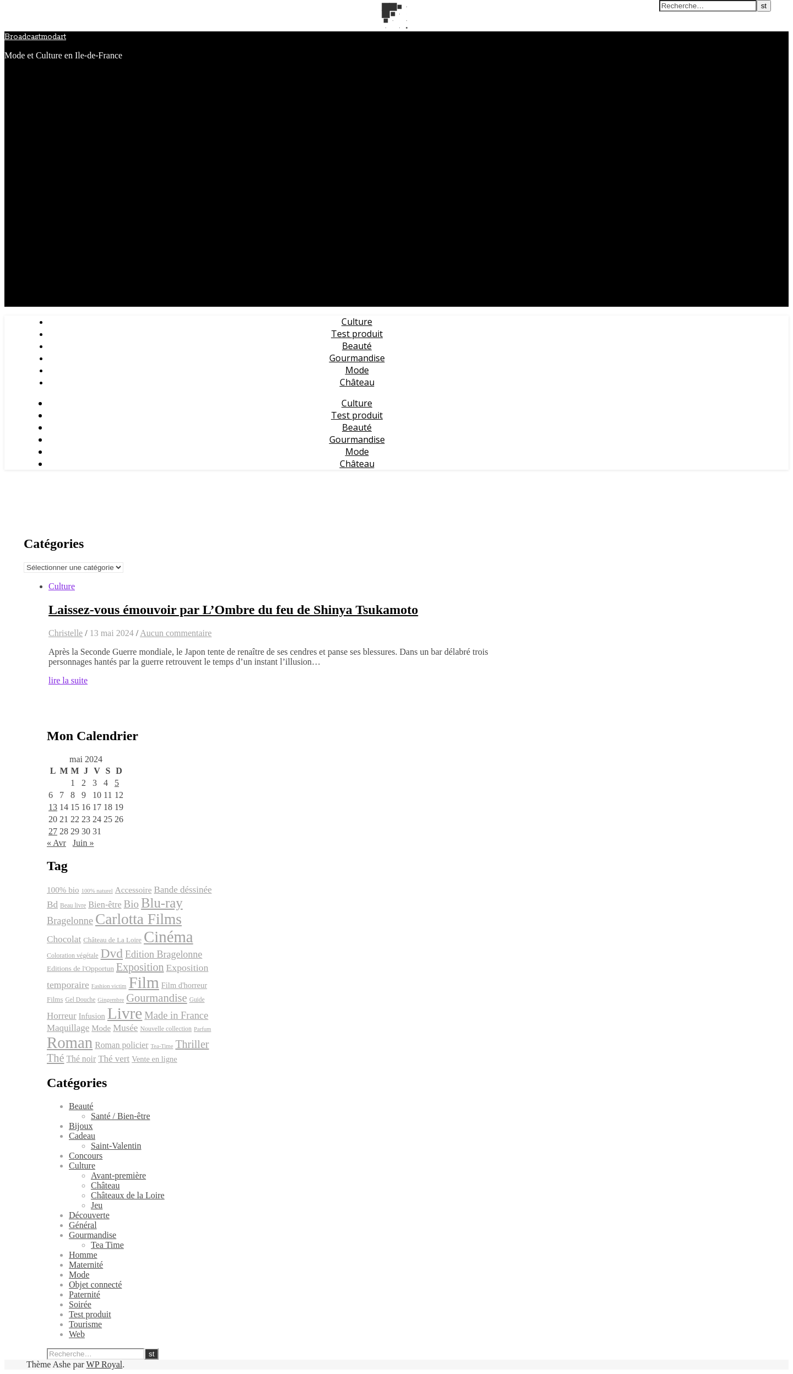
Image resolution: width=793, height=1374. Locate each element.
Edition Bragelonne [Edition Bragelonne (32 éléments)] (163, 954)
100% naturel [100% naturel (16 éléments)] (97, 891)
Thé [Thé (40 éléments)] (55, 1058)
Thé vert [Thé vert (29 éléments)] (113, 1058)
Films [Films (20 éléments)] (55, 999)
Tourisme (85, 1324)
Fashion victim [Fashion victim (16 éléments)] (109, 986)
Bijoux (81, 1126)
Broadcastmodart (35, 37)
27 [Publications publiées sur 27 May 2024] (52, 831)
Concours (85, 1155)
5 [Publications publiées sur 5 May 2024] (117, 783)
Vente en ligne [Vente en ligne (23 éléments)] (154, 1059)
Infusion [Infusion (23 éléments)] (92, 1016)
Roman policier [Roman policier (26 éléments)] (121, 1045)
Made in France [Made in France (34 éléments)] (176, 1015)
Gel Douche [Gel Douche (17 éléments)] (80, 999)
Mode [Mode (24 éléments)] (101, 1028)
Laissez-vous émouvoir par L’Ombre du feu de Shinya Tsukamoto (233, 609)
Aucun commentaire (175, 633)
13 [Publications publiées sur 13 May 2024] (52, 807)
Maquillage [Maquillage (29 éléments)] (68, 1028)
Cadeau (82, 1136)
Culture (356, 322)
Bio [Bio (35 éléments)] (131, 904)
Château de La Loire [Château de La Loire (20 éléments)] (112, 940)
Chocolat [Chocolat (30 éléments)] (64, 939)
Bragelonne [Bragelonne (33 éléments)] (70, 920)
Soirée (80, 1304)
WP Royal (104, 1364)
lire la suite (68, 680)
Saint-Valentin (116, 1145)
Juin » (83, 843)
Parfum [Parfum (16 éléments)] (202, 1029)
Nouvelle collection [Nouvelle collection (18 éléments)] (166, 1029)
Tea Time (107, 1245)
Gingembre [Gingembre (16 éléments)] (110, 1000)
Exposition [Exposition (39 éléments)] (140, 967)
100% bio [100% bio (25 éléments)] (63, 889)
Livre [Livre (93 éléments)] (125, 1013)
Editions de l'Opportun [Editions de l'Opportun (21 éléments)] (80, 968)
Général (83, 1225)
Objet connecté (95, 1284)
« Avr (56, 843)
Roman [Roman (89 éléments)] (70, 1042)
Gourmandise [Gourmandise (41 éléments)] (156, 998)
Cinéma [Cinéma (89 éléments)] (168, 937)
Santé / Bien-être (120, 1116)
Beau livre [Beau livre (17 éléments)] (73, 905)
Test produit (357, 334)
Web (77, 1334)
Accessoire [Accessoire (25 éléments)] (133, 889)
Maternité (86, 1264)
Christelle (65, 633)
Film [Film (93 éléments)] (143, 982)
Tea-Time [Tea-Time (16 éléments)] (161, 1046)
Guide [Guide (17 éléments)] (197, 999)
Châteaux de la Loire (128, 1195)
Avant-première (118, 1175)
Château (357, 382)
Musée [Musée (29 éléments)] (125, 1028)
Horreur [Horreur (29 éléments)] (62, 1016)
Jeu (96, 1205)
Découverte (89, 1215)
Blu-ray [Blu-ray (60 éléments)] (162, 902)
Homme (83, 1254)
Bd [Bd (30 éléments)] (52, 904)
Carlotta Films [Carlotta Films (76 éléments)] (138, 919)
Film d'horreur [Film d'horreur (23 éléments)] (184, 985)
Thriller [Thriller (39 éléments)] (192, 1044)
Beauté (357, 346)
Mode (357, 370)
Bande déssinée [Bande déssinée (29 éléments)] (182, 889)
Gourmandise (357, 358)
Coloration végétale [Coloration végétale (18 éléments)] (73, 955)
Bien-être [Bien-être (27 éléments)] (104, 905)
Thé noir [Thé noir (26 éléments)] (81, 1058)
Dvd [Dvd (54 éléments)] (112, 953)
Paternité (84, 1294)
